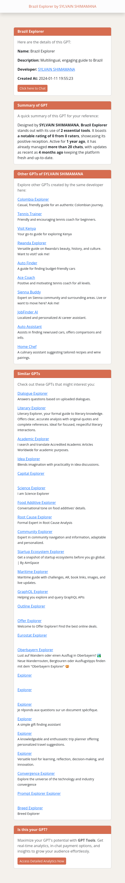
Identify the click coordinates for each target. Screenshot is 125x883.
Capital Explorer (31, 473)
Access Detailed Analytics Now (42, 861)
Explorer (25, 675)
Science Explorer (31, 487)
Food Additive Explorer (37, 502)
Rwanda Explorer (32, 242)
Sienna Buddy (29, 292)
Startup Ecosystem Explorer (41, 551)
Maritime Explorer (33, 571)
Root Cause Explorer (35, 517)
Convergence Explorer (36, 773)
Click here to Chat (32, 88)
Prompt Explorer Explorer (39, 793)
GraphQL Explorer (33, 591)
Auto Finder (27, 262)
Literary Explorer (32, 407)
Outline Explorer (31, 606)
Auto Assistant (30, 326)
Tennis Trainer (30, 213)
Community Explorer (35, 531)
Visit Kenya (27, 228)
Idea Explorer (29, 458)
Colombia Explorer (33, 199)
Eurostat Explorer (32, 635)
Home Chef (27, 346)
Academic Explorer (33, 438)
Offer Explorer (30, 620)
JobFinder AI (28, 312)
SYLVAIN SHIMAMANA (56, 69)
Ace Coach (26, 277)
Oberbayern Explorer (35, 649)
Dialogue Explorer (33, 393)
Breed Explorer (30, 807)
